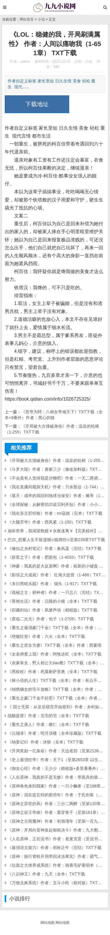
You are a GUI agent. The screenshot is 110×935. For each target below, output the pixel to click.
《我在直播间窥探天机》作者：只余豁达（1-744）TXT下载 (56, 487)
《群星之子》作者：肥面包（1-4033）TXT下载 (51, 557)
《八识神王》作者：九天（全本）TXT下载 (46, 874)
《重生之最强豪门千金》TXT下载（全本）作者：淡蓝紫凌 (56, 627)
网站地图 (47, 923)
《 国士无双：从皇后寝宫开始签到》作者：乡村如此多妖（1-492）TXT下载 (56, 706)
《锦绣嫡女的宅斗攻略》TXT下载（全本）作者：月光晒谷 (56, 689)
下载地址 (37, 104)
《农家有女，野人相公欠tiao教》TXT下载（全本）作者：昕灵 (56, 662)
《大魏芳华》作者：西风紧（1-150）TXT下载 (50, 522)
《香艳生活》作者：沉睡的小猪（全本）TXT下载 (52, 601)
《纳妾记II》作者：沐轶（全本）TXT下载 (45, 742)
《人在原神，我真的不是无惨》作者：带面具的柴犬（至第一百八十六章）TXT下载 (56, 777)
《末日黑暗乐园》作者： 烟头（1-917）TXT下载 (52, 583)
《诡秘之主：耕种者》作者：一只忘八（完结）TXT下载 (56, 592)
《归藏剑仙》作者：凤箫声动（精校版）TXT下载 (52, 610)
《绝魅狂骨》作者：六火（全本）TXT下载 (46, 636)
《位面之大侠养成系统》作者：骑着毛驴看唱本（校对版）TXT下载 (56, 865)
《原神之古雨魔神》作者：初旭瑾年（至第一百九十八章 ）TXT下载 (56, 821)
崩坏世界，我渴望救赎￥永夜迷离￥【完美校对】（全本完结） (56, 531)
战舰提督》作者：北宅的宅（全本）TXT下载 (48, 715)
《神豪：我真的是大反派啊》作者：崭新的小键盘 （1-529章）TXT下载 (56, 566)
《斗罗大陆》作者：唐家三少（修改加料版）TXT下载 (56, 469)
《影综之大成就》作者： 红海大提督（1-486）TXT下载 (56, 574)
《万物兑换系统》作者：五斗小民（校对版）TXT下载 (56, 882)
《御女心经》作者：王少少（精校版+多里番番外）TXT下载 (56, 768)
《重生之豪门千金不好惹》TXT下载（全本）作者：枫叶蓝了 (56, 698)
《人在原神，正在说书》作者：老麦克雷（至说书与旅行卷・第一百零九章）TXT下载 (56, 838)
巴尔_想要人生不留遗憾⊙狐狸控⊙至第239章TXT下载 (56, 539)
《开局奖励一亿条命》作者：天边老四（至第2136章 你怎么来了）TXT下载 (56, 750)
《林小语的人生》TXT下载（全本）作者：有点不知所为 (56, 680)
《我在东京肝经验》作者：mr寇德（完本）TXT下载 (55, 513)
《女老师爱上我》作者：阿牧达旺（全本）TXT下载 (54, 654)
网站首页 (27, 19)
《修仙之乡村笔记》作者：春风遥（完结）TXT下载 (54, 548)
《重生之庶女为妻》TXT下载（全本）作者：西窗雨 (54, 645)
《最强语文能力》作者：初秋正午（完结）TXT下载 (54, 847)
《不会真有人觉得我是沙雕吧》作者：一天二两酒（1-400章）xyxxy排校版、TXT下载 (56, 478)
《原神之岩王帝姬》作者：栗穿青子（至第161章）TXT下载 (56, 812)
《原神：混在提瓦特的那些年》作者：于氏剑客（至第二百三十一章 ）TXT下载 (56, 794)
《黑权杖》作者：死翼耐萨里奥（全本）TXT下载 (52, 671)
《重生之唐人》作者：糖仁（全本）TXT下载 (48, 724)
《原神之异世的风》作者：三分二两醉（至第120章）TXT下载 (56, 803)
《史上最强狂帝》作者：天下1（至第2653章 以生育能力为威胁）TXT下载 (56, 759)
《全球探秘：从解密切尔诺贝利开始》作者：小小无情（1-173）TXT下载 (56, 504)
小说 (41, 19)
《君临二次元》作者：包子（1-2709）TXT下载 (51, 618)
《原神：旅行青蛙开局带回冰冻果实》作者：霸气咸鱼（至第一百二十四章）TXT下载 (56, 856)
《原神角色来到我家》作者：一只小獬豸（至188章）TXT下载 (56, 786)
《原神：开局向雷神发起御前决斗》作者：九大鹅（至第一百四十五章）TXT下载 (56, 830)
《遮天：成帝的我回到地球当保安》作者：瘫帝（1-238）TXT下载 (56, 495)
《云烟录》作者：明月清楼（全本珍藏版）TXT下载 (54, 733)
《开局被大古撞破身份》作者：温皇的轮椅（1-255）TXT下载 (56, 460)
